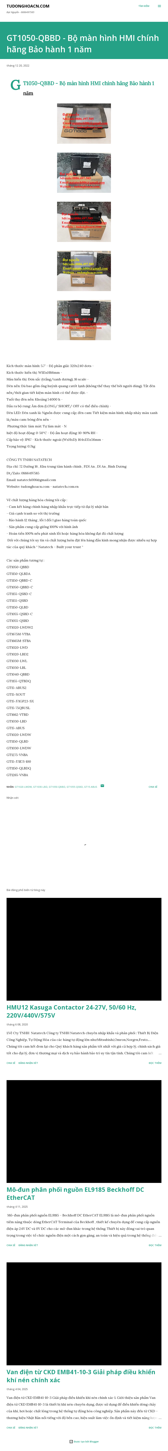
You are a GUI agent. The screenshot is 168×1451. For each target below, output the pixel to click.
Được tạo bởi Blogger (84, 1441)
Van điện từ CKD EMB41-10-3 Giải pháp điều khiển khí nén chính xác (81, 1376)
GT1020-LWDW (23, 786)
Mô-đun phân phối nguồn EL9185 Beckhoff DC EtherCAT (75, 1193)
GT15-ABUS (90, 786)
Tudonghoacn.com (28, 6)
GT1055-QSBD (75, 786)
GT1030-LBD (40, 786)
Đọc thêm (155, 1063)
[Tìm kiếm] (143, 6)
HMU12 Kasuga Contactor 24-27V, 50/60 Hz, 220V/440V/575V (71, 1011)
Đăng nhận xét (28, 1063)
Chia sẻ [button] (153, 786)
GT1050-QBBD (57, 786)
